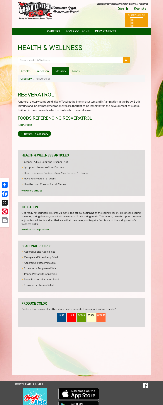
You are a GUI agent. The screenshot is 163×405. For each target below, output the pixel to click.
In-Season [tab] (42, 71)
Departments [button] (105, 31)
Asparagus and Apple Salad (39, 251)
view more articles (31, 190)
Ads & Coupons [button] (77, 31)
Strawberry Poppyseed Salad (40, 268)
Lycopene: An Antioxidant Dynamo (44, 167)
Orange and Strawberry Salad (41, 257)
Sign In (123, 8)
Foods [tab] (76, 71)
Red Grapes (25, 124)
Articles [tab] (25, 71)
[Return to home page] (48, 10)
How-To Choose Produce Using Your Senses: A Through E (57, 172)
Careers (53, 31)
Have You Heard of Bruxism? (40, 178)
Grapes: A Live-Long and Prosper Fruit (46, 161)
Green (81, 315)
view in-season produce (35, 229)
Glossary (26, 78)
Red (72, 315)
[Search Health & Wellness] (70, 60)
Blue (62, 315)
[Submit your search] (126, 60)
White (91, 315)
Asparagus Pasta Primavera (40, 262)
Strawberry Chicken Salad (39, 284)
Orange (101, 315)
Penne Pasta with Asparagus (40, 273)
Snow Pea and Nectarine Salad (41, 279)
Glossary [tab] (60, 71)
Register (141, 8)
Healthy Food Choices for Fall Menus (45, 184)
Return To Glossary (34, 133)
